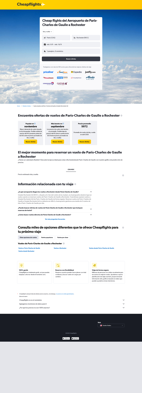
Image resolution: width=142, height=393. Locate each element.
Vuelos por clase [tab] (62, 236)
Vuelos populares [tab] (47, 236)
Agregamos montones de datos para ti (72, 302)
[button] (55, 44)
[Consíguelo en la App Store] (75, 337)
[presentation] (121, 114)
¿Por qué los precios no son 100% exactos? (72, 306)
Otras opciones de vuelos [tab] (28, 236)
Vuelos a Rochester (60, 246)
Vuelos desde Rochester (26, 249)
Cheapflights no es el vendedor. (72, 298)
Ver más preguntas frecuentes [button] (55, 217)
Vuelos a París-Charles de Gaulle (29, 246)
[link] (30, 140)
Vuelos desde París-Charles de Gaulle (101, 246)
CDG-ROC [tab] (71, 168)
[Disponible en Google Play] (66, 337)
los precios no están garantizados (65, 292)
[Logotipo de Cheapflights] (29, 5)
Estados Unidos (27, 104)
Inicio (18, 104)
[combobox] (47, 31)
